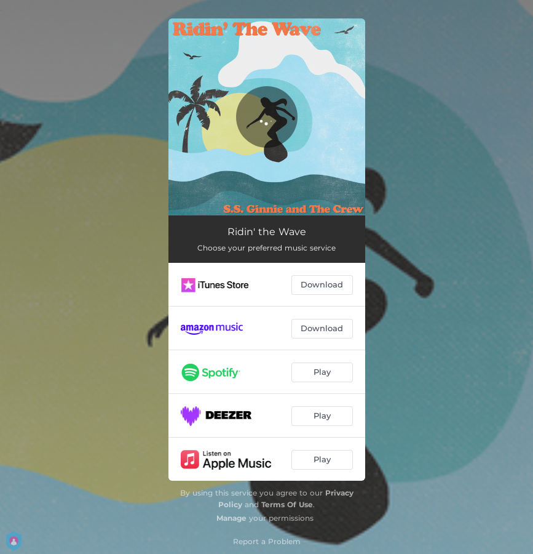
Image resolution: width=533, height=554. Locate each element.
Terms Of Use (287, 504)
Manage (231, 518)
